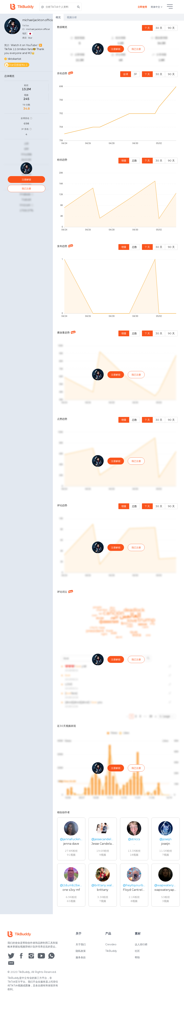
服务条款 (81, 964)
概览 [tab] (58, 17)
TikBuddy (111, 958)
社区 (137, 958)
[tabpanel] (118, 467)
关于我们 (81, 951)
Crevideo (110, 951)
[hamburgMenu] (170, 6)
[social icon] (11, 962)
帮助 (137, 964)
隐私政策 (81, 958)
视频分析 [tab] (72, 17)
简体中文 (157, 7)
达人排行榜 (141, 951)
